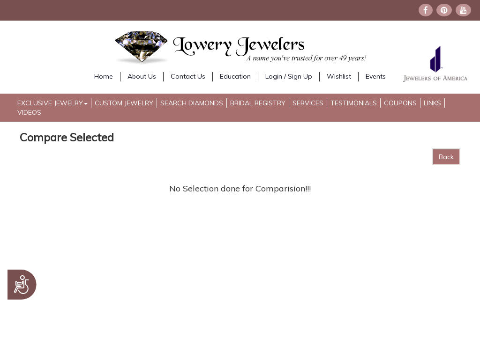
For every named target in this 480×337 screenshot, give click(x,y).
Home (103, 76)
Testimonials (353, 103)
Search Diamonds (191, 103)
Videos (29, 112)
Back (446, 157)
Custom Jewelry (124, 103)
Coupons (400, 103)
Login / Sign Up (288, 76)
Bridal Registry (257, 103)
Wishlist (339, 76)
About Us (142, 76)
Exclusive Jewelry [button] (52, 103)
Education (235, 76)
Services (307, 103)
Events (376, 76)
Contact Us (188, 76)
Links (432, 103)
